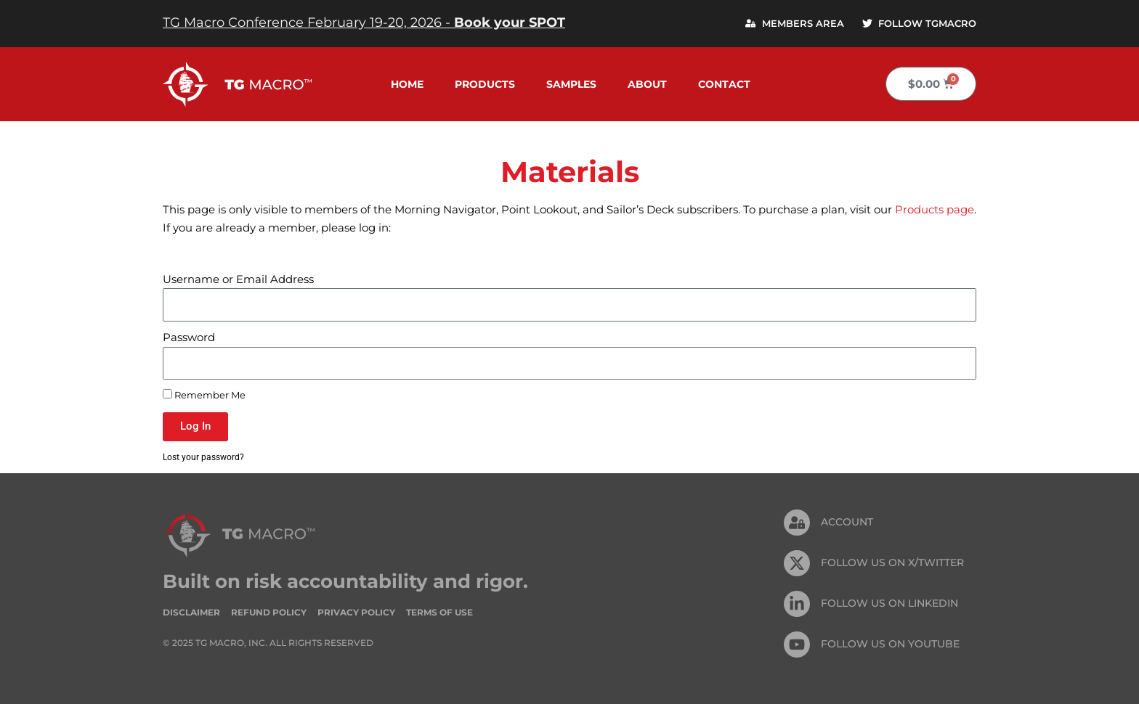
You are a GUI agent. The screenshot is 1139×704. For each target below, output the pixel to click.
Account (847, 522)
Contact (724, 84)
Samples (571, 84)
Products (485, 84)
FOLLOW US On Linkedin (889, 603)
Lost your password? (205, 456)
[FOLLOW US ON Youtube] (797, 645)
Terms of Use (439, 612)
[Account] (797, 523)
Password (189, 337)
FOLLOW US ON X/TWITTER (892, 563)
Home (407, 84)
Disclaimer (191, 612)
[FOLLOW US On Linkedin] (797, 605)
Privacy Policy (356, 612)
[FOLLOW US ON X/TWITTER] (797, 564)
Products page (934, 209)
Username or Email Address (238, 279)
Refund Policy (269, 612)
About (647, 84)
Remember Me (204, 395)
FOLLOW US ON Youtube (890, 644)
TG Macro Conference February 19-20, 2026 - (364, 22)
